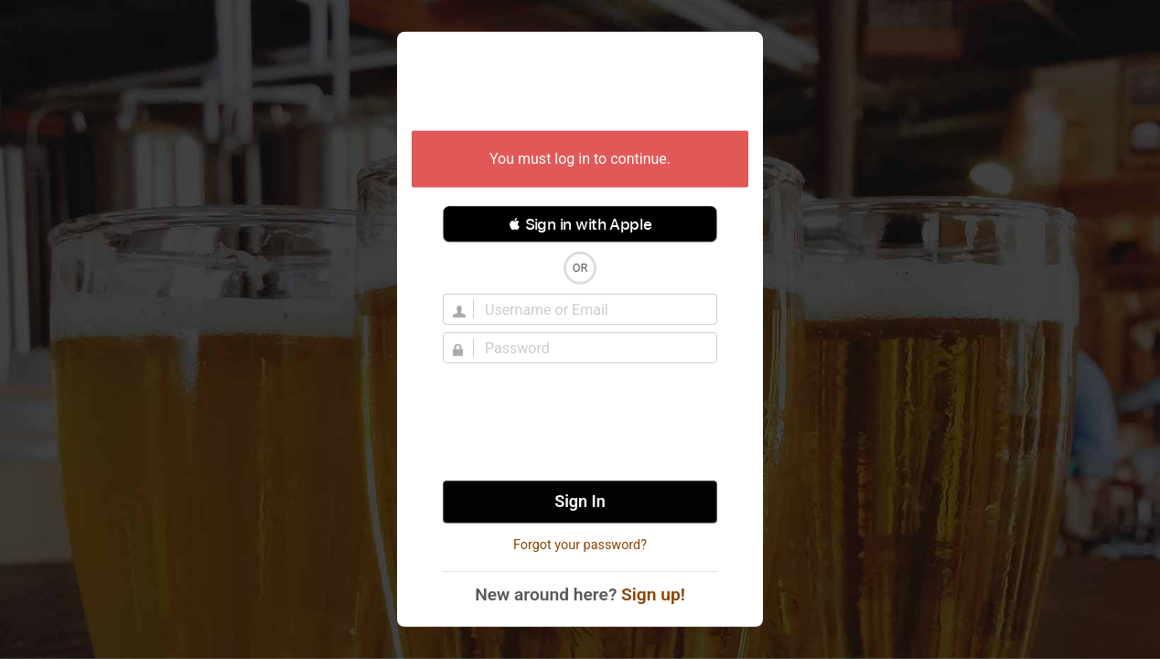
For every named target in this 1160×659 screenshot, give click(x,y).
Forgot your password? (580, 545)
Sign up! (653, 594)
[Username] (591, 309)
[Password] (591, 348)
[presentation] (580, 422)
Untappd (580, 83)
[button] (580, 224)
